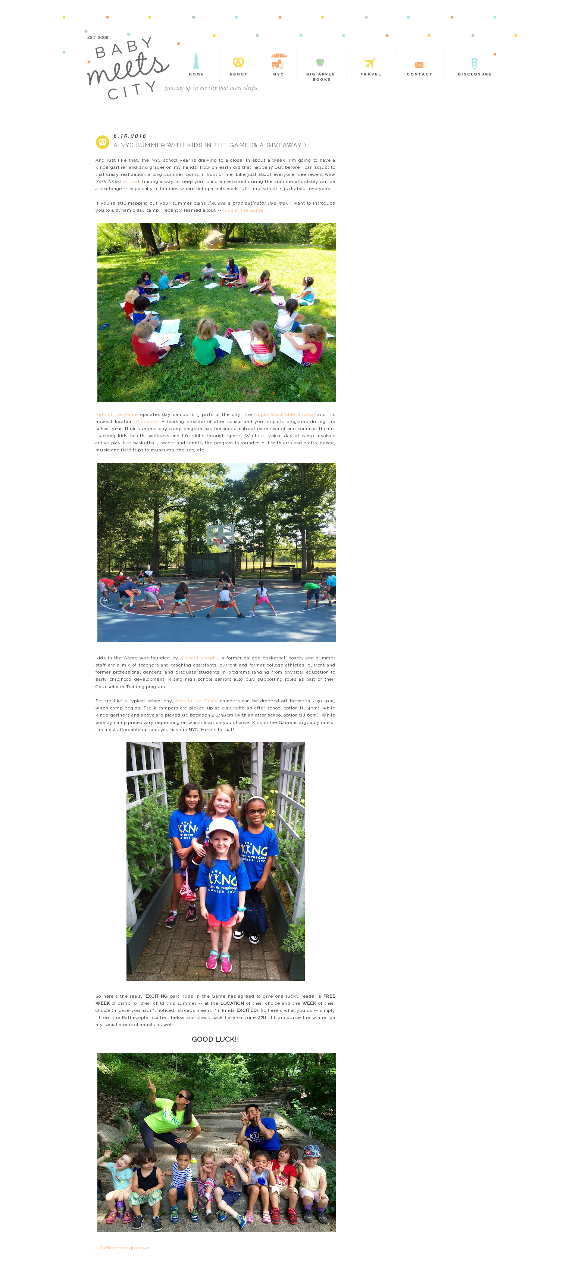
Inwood (307, 414)
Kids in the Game (243, 210)
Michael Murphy (199, 658)
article (130, 181)
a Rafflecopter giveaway (123, 1247)
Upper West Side (274, 414)
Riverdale (147, 421)
